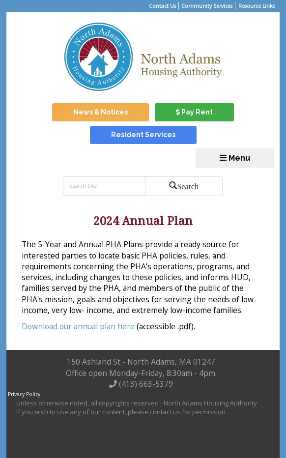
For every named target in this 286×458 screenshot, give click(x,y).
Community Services (206, 5)
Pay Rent (194, 112)
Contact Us (162, 5)
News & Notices (100, 112)
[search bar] (105, 186)
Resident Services (143, 135)
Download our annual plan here (78, 326)
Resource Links (256, 5)
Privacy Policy (24, 394)
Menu (235, 158)
